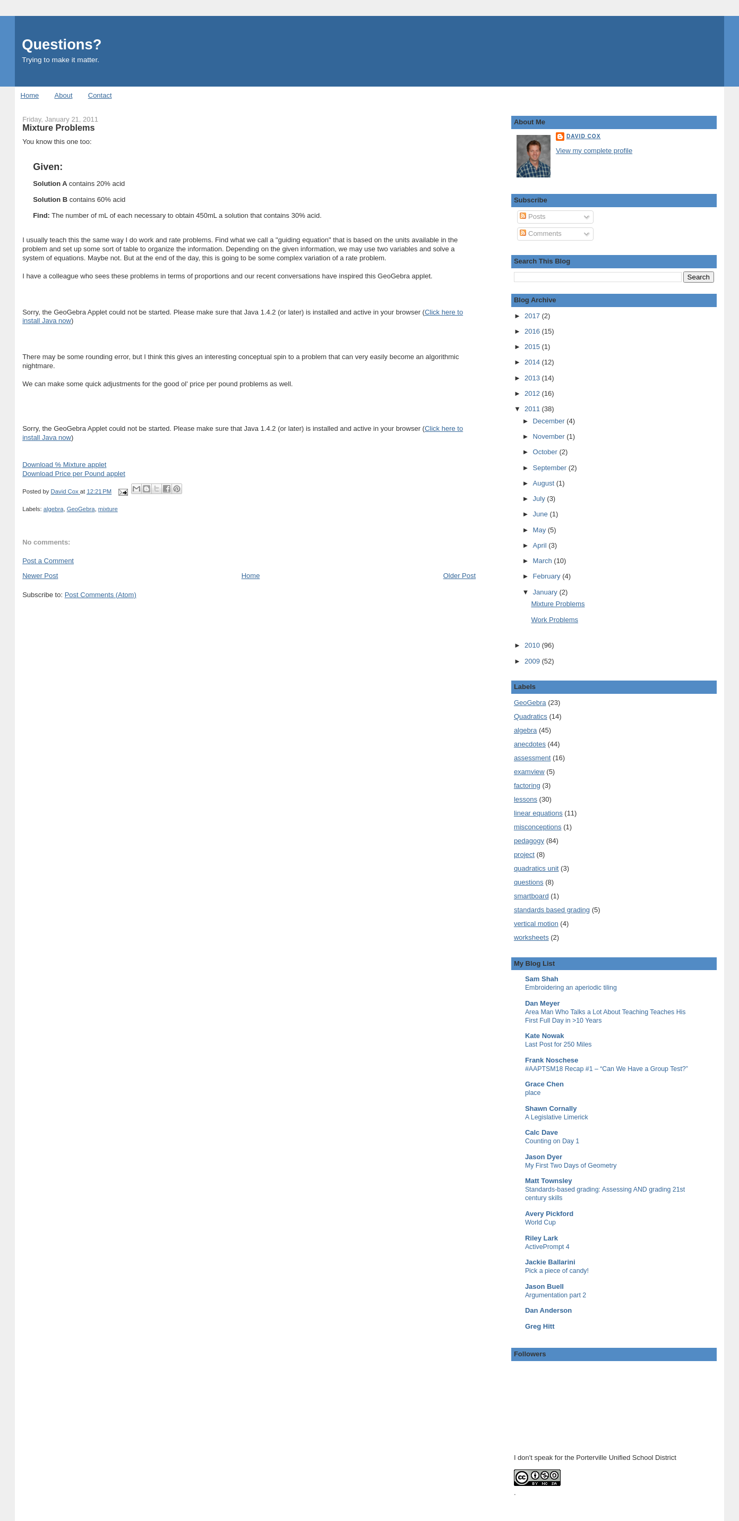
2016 (533, 331)
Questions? (61, 44)
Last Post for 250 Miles (558, 1044)
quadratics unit (536, 868)
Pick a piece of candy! (557, 1270)
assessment (532, 758)
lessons (525, 799)
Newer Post (40, 576)
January (546, 592)
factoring (527, 785)
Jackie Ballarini (550, 1262)
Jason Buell (544, 1286)
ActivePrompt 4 (547, 1247)
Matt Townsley (548, 1181)
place (533, 1093)
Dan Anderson (548, 1310)
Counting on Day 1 (552, 1141)
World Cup (540, 1222)
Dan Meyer (542, 1003)
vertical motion (536, 924)
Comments (540, 233)
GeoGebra (81, 509)
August (544, 483)
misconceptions (538, 827)
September (551, 468)
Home (30, 95)
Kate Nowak (544, 1036)
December (550, 421)
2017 (533, 316)
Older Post (459, 576)
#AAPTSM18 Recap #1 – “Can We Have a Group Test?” (606, 1069)
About (64, 95)
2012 (533, 393)
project (524, 855)
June (541, 514)
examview (529, 772)
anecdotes (530, 744)
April (541, 545)
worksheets (531, 937)
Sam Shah (541, 979)
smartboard (531, 896)
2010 (533, 645)
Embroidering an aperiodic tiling (571, 987)
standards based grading (552, 910)
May (540, 530)
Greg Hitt (540, 1326)
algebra (54, 509)
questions (529, 882)
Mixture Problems (558, 604)
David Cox (583, 136)
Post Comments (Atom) (100, 595)
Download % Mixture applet (64, 465)
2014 (533, 362)
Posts (532, 216)
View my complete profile (594, 151)
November (550, 436)
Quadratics (530, 716)
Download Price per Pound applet (73, 474)
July (540, 499)
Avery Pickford (549, 1214)
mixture (108, 509)
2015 (533, 347)
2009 (533, 661)
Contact (100, 95)
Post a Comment (48, 561)
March (543, 561)
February (548, 576)
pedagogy (529, 841)
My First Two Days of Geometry (571, 1165)
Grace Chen (544, 1084)
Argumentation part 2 (555, 1295)
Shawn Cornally (551, 1108)
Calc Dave (541, 1132)
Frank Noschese (551, 1060)
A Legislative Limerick (556, 1117)
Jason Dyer (543, 1157)
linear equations (538, 813)
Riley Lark (541, 1238)
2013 (533, 378)
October (546, 452)
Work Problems (554, 620)
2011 (533, 409)
